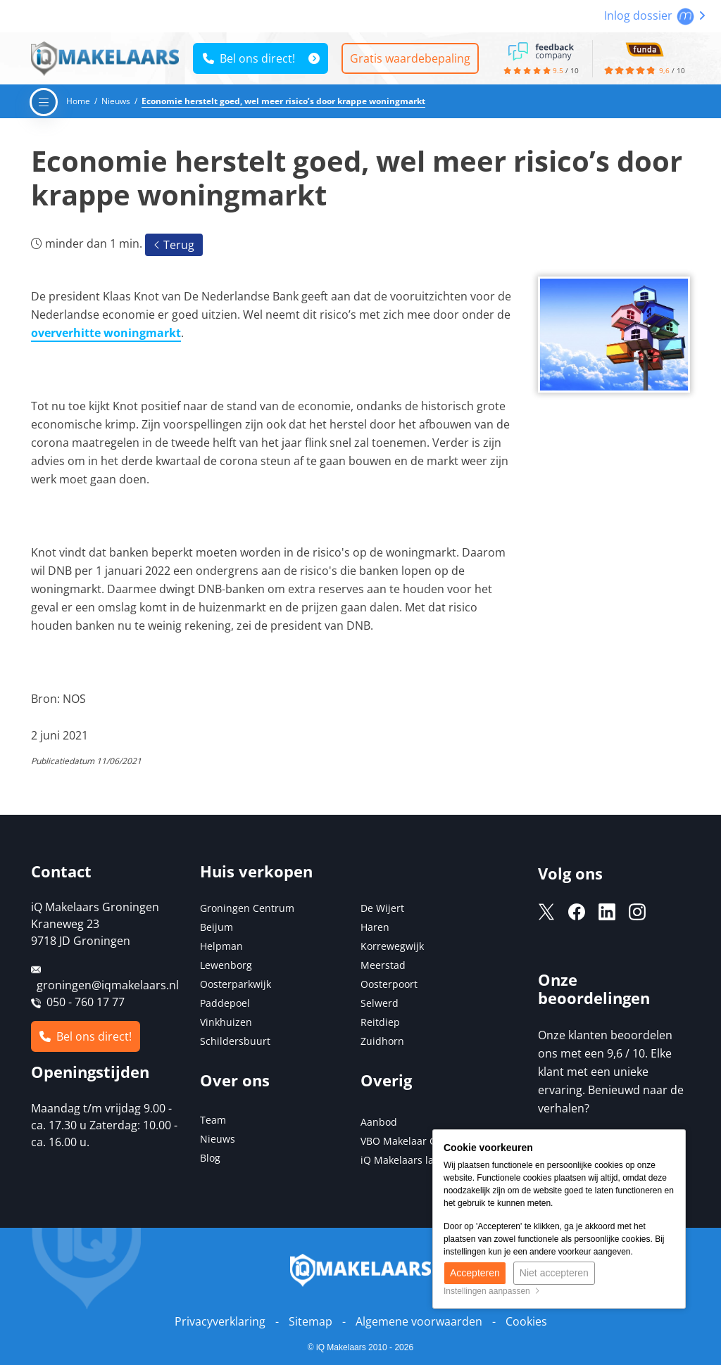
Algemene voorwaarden (419, 1321)
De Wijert (382, 908)
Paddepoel (225, 1003)
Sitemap (310, 1321)
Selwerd (379, 1003)
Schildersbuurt (235, 1041)
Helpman (221, 946)
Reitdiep (380, 1022)
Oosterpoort (389, 984)
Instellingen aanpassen (492, 1291)
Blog (210, 1157)
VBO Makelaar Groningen (419, 1141)
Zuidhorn (382, 1041)
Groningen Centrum (247, 908)
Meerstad (383, 965)
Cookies (526, 1321)
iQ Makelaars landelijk (412, 1160)
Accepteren (475, 1272)
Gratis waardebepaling (410, 58)
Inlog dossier (655, 15)
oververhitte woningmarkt (106, 333)
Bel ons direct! (249, 58)
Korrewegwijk (392, 946)
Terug (173, 245)
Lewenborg (226, 965)
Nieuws (217, 1138)
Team (213, 1119)
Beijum (216, 927)
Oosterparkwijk (235, 984)
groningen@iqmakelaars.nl (108, 985)
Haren (374, 927)
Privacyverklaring (220, 1321)
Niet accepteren (554, 1272)
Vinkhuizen (226, 1022)
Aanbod (378, 1122)
